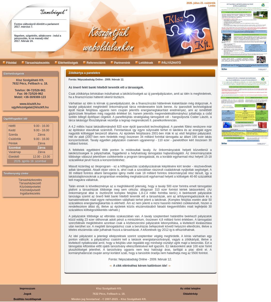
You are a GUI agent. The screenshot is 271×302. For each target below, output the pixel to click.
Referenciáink (94, 62)
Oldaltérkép (190, 293)
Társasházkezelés (36, 62)
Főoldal (9, 62)
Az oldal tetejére (190, 288)
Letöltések (144, 62)
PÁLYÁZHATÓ (169, 62)
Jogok (27, 293)
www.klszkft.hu (30, 104)
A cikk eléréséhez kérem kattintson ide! (140, 265)
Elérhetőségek (66, 62)
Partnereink (120, 62)
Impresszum (27, 288)
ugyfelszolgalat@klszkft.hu (30, 107)
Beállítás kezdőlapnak (27, 299)
